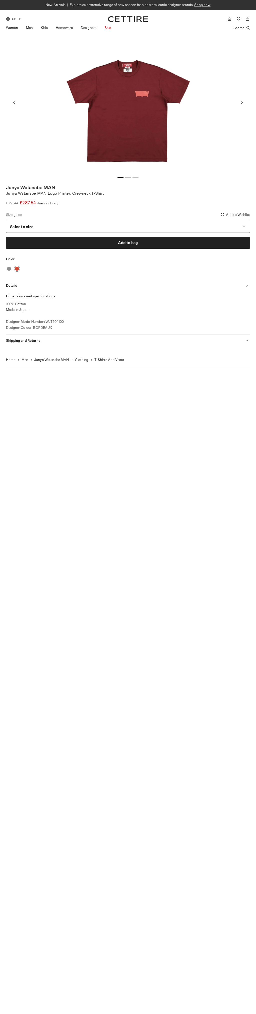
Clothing (81, 360)
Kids (44, 28)
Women (12, 28)
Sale (107, 28)
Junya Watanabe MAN (30, 187)
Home (11, 360)
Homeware (64, 28)
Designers (88, 28)
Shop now (202, 5)
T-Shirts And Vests (109, 360)
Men (29, 28)
